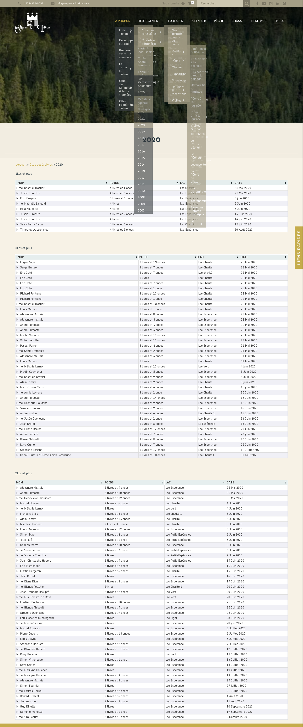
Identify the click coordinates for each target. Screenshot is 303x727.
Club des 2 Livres (41, 164)
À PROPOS (122, 20)
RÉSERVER (259, 20)
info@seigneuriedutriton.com (73, 3)
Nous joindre (171, 3)
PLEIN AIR (198, 20)
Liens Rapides (299, 247)
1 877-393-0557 (33, 3)
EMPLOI (280, 20)
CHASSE (237, 20)
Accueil (21, 164)
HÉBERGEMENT (149, 20)
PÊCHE (219, 20)
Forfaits (175, 20)
